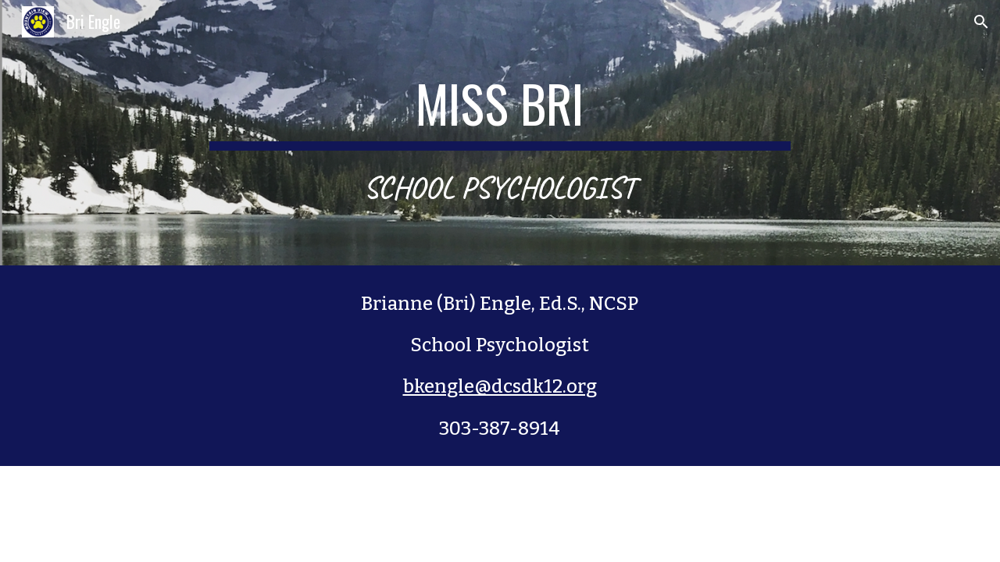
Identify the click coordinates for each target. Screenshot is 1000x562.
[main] (500, 133)
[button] (981, 22)
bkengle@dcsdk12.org (499, 386)
